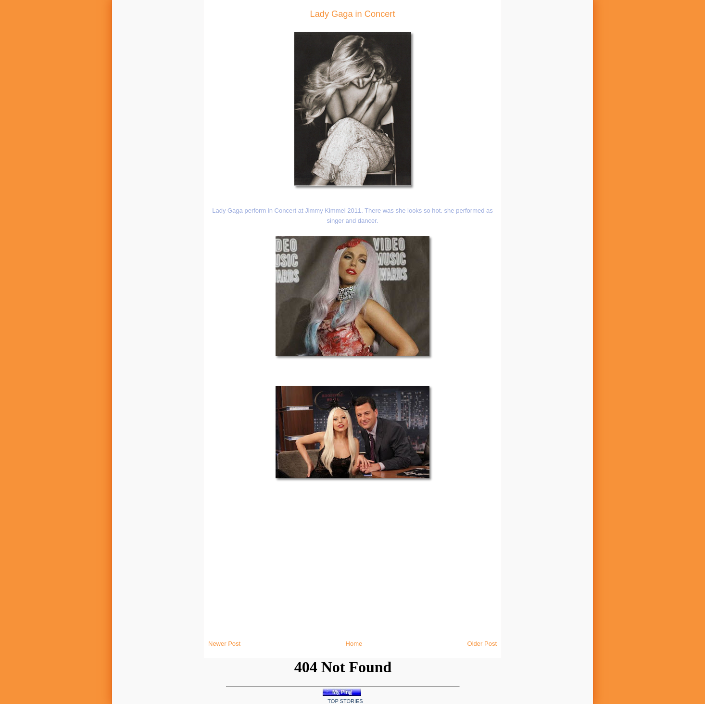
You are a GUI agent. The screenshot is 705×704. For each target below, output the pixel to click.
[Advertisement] (137, 144)
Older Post (482, 643)
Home (354, 643)
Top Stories (345, 701)
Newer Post (224, 643)
